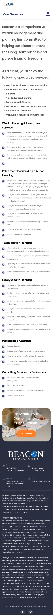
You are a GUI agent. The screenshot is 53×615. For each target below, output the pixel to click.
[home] (9, 4)
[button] (48, 4)
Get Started (26, 433)
